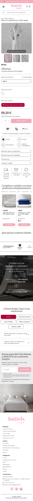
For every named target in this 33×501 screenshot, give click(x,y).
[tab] (16, 151)
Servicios (8, 316)
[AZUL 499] (19, 221)
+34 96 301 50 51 (23, 279)
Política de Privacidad (7, 373)
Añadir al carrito (21, 121)
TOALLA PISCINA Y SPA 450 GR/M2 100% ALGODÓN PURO (24, 214)
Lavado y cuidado (16, 163)
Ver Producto (9, 224)
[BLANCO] (2, 93)
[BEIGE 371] (20, 221)
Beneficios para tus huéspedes (16, 155)
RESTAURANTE (25, 191)
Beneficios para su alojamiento (16, 151)
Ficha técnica (16, 159)
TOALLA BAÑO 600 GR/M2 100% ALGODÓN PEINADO (9, 213)
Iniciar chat (21, 281)
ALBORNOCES (12, 191)
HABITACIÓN (4, 191)
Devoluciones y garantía (24, 316)
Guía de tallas (28, 77)
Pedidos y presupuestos (24, 321)
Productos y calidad (16, 326)
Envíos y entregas (8, 321)
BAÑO (18, 191)
